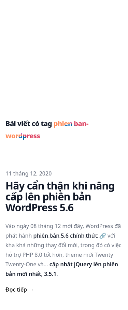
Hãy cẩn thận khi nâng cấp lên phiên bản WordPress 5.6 (59, 196)
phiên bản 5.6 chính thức (69, 235)
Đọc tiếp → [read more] (19, 289)
